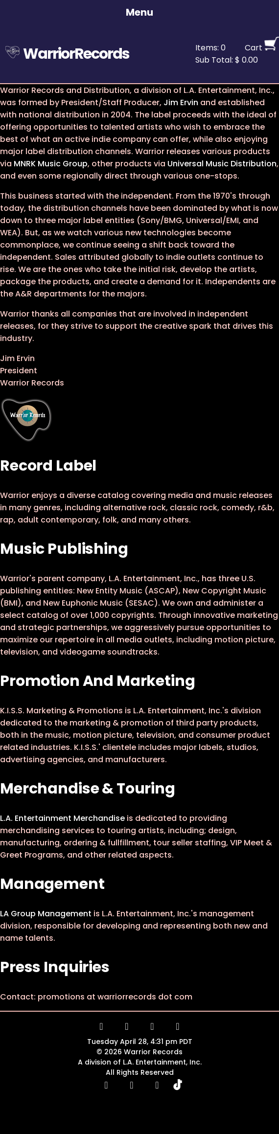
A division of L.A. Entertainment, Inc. (140, 1062)
